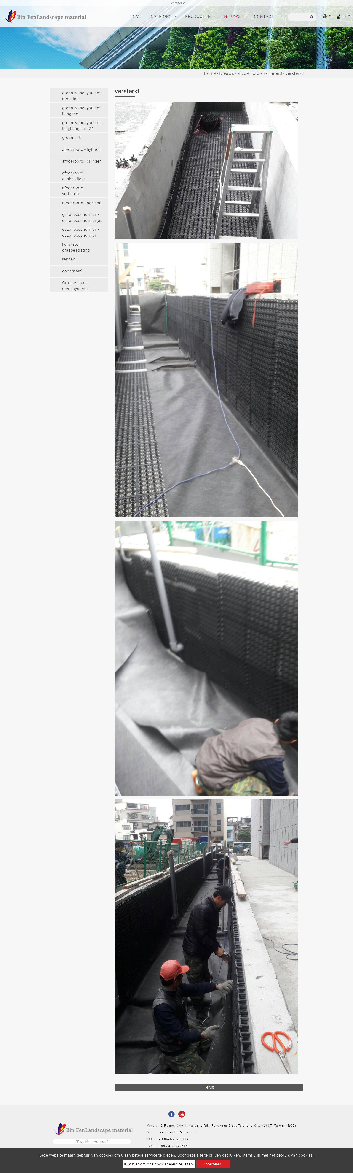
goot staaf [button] (72, 271)
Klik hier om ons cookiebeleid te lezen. (159, 1164)
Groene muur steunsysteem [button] (75, 285)
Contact (264, 16)
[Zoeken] (302, 17)
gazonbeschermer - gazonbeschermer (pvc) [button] (80, 233)
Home (137, 16)
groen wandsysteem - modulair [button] (82, 96)
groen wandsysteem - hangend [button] (82, 111)
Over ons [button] (162, 16)
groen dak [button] (71, 137)
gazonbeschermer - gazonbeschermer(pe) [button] (83, 217)
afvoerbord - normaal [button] (82, 202)
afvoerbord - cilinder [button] (81, 161)
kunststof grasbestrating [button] (76, 247)
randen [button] (68, 259)
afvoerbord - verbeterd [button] (74, 191)
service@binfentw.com (178, 1132)
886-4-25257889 (175, 1139)
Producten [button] (198, 16)
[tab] (79, 95)
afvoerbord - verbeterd (260, 73)
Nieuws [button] (233, 16)
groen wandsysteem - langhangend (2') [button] (82, 125)
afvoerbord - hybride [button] (81, 149)
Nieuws (226, 73)
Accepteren (212, 1164)
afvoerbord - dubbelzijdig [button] (74, 176)
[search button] (311, 18)
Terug (209, 1087)
